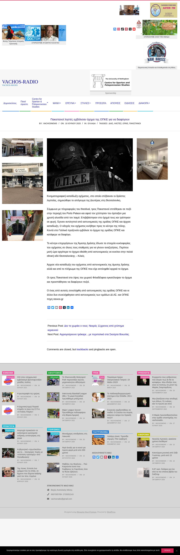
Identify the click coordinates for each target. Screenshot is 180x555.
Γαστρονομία (99, 436)
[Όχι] (176, 550)
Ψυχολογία (145, 377)
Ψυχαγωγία (10, 430)
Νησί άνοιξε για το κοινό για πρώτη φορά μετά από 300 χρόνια (74, 450)
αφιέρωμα (145, 439)
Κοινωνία (10, 377)
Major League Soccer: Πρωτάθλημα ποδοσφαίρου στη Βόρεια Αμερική (74, 412)
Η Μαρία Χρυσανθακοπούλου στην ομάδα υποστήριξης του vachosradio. (164, 417)
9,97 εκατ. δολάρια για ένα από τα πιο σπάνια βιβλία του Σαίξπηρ (164, 471)
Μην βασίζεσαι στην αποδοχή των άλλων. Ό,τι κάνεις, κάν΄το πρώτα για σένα (164, 401)
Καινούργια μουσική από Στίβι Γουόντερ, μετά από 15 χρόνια (165, 455)
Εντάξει (167, 550)
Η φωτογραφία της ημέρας (28, 393)
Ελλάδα (92, 123)
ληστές (118, 123)
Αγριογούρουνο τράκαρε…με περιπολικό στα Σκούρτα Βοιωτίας (94, 334)
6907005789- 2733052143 (62, 494)
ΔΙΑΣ (111, 123)
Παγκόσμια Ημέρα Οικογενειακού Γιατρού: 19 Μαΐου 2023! (118, 379)
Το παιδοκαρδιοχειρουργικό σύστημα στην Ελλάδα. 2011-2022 (119, 396)
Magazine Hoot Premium (86, 512)
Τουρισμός (55, 434)
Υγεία (102, 377)
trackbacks (82, 349)
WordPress (111, 512)
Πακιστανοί (135, 123)
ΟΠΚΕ (125, 123)
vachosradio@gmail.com (61, 499)
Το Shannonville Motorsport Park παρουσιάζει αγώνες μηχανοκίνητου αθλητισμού (74, 379)
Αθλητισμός (54, 377)
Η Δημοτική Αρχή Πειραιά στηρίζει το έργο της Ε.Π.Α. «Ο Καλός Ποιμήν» (28, 409)
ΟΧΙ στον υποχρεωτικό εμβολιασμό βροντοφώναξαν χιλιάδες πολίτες (29, 379)
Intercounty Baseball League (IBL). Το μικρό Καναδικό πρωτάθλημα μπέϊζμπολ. (74, 396)
